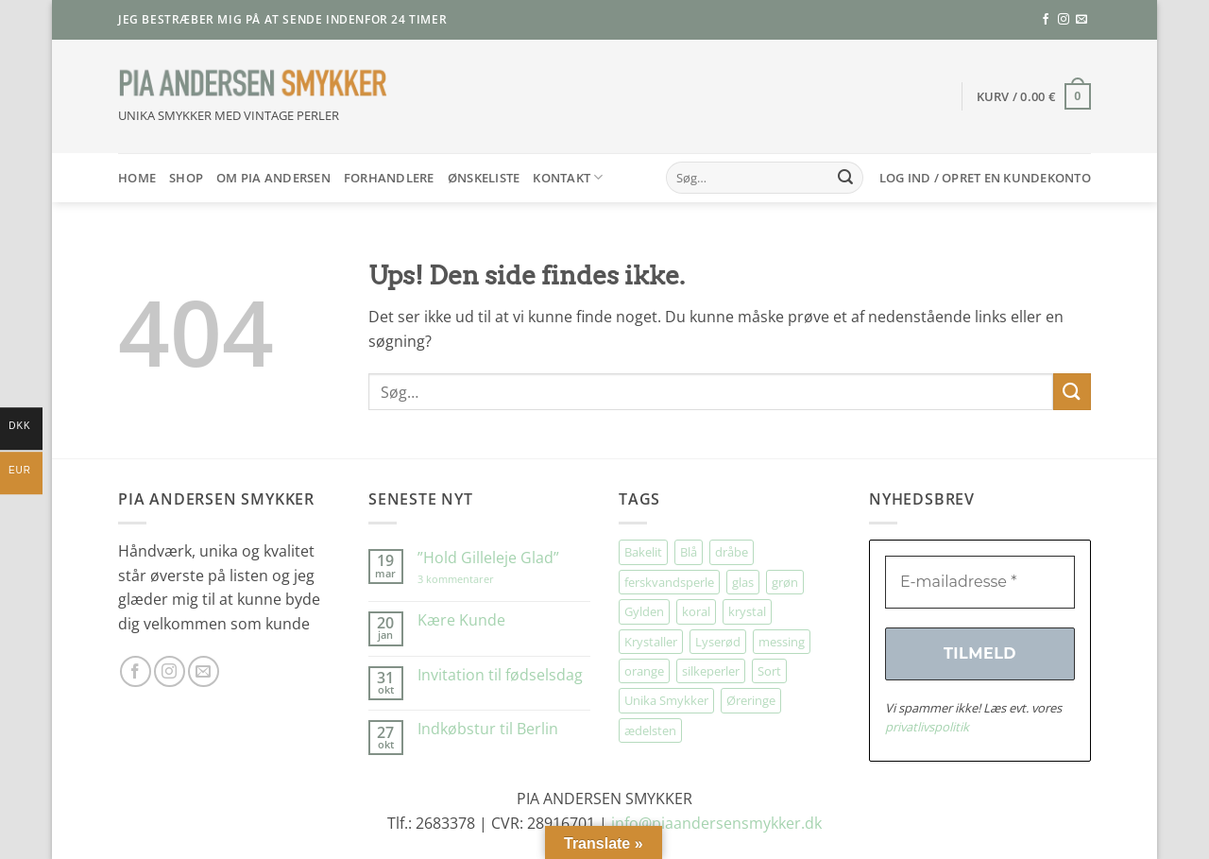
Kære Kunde (461, 620)
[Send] (845, 178)
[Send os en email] (1081, 19)
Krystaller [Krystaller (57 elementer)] (650, 641)
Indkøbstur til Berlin (487, 729)
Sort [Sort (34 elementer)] (769, 670)
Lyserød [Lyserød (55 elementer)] (718, 641)
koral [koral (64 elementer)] (696, 611)
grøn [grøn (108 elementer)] (785, 582)
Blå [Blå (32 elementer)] (688, 551)
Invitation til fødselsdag (500, 675)
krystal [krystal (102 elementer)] (747, 611)
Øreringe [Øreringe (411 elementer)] (750, 700)
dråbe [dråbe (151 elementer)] (731, 551)
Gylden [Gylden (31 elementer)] (644, 611)
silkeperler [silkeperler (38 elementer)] (711, 670)
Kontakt (568, 177)
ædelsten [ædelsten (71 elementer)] (650, 730)
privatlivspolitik (927, 726)
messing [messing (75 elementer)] (781, 641)
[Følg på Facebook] (1045, 19)
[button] (1034, 96)
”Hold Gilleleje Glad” (488, 558)
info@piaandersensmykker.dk (716, 823)
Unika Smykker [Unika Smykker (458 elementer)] (666, 700)
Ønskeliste (484, 177)
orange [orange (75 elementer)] (644, 670)
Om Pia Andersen (273, 177)
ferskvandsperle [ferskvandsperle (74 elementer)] (669, 582)
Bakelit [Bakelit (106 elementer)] (643, 551)
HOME (137, 177)
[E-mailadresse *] (980, 582)
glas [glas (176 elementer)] (743, 582)
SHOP (186, 177)
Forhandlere (389, 177)
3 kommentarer (474, 579)
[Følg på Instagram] (1063, 19)
